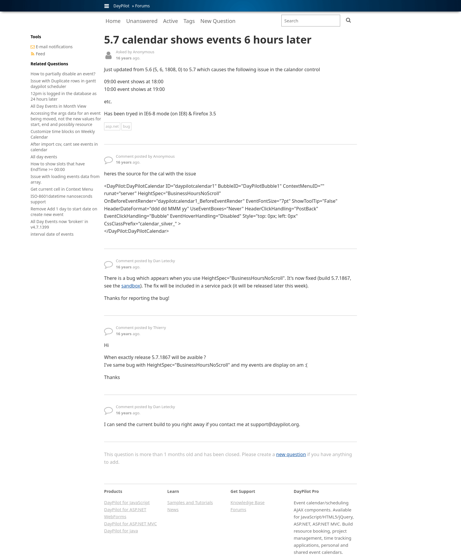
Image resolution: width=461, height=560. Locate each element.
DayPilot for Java (121, 531)
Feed (40, 54)
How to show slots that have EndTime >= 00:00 (58, 166)
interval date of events (52, 234)
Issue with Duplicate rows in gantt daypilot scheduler (63, 83)
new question (291, 454)
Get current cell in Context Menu (62, 189)
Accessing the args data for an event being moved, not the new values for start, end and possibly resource (66, 118)
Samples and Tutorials (190, 502)
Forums (142, 6)
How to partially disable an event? (63, 74)
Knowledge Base (247, 502)
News (173, 509)
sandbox (130, 286)
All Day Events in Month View (58, 106)
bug (126, 126)
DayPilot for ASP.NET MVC (130, 523)
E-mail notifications (54, 46)
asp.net (112, 126)
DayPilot (121, 6)
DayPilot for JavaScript (127, 502)
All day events (44, 156)
